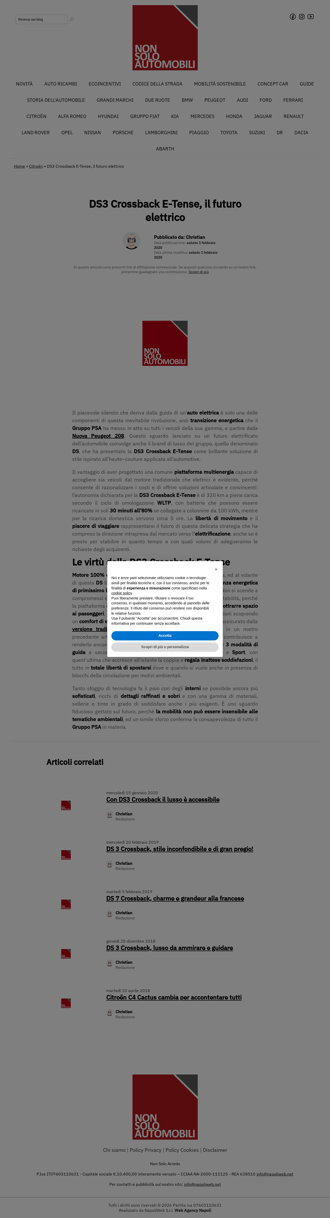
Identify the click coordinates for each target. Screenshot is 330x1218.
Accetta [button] (165, 635)
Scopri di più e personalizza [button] (165, 647)
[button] (216, 569)
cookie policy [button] (121, 593)
